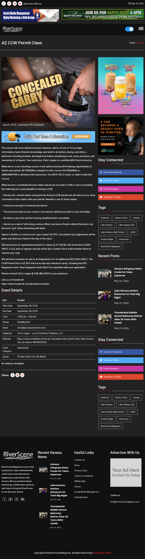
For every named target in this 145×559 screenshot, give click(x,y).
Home (132, 42)
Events (77, 486)
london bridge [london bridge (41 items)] (107, 239)
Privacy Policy (80, 470)
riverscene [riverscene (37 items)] (124, 239)
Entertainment (81, 497)
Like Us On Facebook (112, 172)
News (77, 465)
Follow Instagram (111, 189)
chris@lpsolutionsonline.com (31, 327)
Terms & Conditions (83, 476)
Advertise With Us (32, 3)
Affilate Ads (79, 481)
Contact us (79, 460)
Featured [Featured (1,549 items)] (105, 218)
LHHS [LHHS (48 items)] (132, 232)
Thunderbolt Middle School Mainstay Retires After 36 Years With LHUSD (128, 317)
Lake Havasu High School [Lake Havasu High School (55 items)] (112, 232)
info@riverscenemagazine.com (124, 502)
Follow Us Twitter (111, 180)
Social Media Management (86, 492)
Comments (31, 124)
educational (23, 347)
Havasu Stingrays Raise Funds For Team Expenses (128, 272)
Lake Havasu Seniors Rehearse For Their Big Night (127, 294)
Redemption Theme (102, 553)
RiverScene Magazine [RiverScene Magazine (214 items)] (111, 246)
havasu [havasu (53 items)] (136, 218)
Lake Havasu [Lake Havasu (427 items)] (107, 225)
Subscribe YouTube (112, 197)
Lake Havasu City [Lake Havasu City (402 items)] (126, 225)
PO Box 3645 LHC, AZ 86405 (31, 356)
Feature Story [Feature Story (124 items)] (121, 218)
